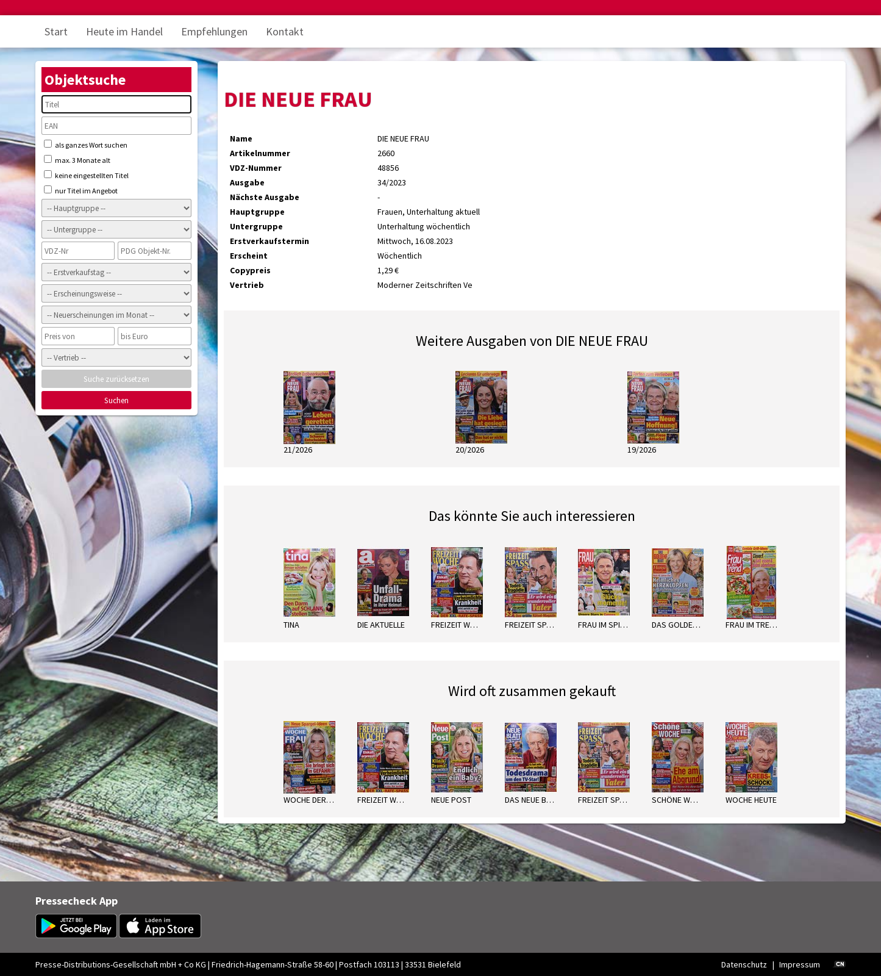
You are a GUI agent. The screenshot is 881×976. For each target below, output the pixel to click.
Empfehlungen (214, 31)
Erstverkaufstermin (269, 240)
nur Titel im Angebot (81, 190)
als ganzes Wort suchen (85, 144)
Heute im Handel (124, 31)
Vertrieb (247, 284)
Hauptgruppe (257, 211)
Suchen (116, 400)
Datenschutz (744, 964)
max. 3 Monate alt (77, 160)
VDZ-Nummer (256, 167)
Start (56, 31)
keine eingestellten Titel (86, 175)
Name (241, 138)
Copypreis (250, 270)
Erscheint (249, 255)
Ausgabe (247, 182)
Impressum (799, 964)
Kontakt (285, 31)
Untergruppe (256, 226)
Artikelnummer (260, 153)
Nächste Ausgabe (264, 197)
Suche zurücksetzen (116, 379)
